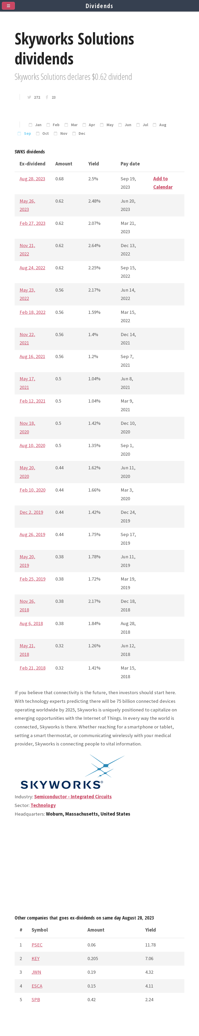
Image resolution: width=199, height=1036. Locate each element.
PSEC (37, 945)
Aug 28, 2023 (32, 179)
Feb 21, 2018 (32, 668)
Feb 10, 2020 (32, 490)
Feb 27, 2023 (32, 223)
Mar (74, 125)
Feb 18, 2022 (32, 312)
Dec (82, 133)
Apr (92, 125)
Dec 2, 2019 (31, 512)
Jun (128, 125)
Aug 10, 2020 (32, 445)
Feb (56, 125)
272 (37, 97)
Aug (162, 125)
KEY (35, 958)
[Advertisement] (99, 868)
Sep (27, 133)
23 (54, 97)
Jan (38, 125)
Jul (145, 125)
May (110, 125)
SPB (36, 999)
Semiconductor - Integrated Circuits (73, 797)
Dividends (100, 6)
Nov (63, 133)
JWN (36, 972)
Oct (45, 133)
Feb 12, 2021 (32, 401)
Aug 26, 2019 (32, 534)
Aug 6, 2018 (31, 623)
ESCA (37, 986)
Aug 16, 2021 (32, 356)
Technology (43, 805)
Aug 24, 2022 (32, 268)
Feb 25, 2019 (32, 579)
